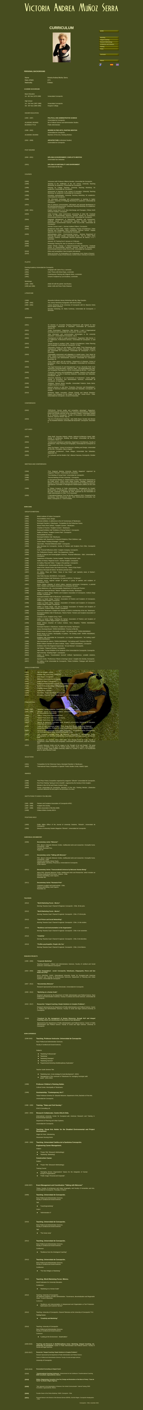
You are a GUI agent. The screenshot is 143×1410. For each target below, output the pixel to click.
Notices (102, 60)
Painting (102, 46)
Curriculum (103, 54)
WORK (102, 31)
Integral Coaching (104, 39)
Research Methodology (106, 42)
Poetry (101, 49)
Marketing (102, 37)
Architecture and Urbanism (107, 44)
